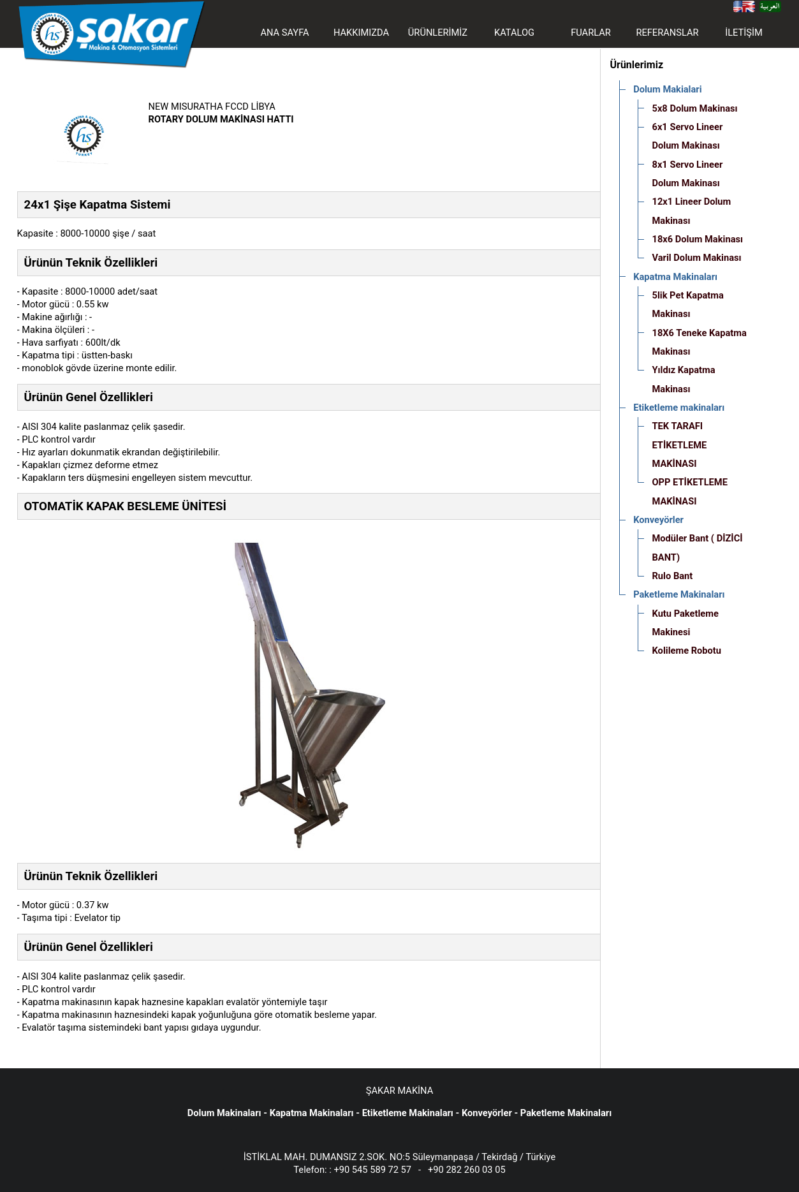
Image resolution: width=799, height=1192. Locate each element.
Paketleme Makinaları (566, 1113)
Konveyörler (487, 1113)
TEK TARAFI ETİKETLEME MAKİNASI (679, 444)
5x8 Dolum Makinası (694, 108)
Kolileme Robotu (686, 650)
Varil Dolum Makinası (696, 257)
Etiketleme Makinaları (407, 1113)
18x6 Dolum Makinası (697, 239)
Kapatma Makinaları (312, 1113)
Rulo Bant (672, 576)
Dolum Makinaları (224, 1113)
